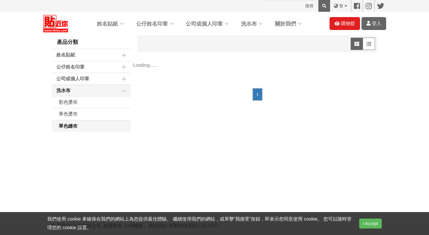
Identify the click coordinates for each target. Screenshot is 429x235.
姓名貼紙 (107, 24)
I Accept (370, 223)
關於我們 (285, 24)
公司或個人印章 (204, 24)
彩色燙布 (68, 102)
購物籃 (345, 23)
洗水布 (249, 24)
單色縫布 (68, 126)
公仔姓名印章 (152, 24)
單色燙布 (68, 113)
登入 (373, 23)
